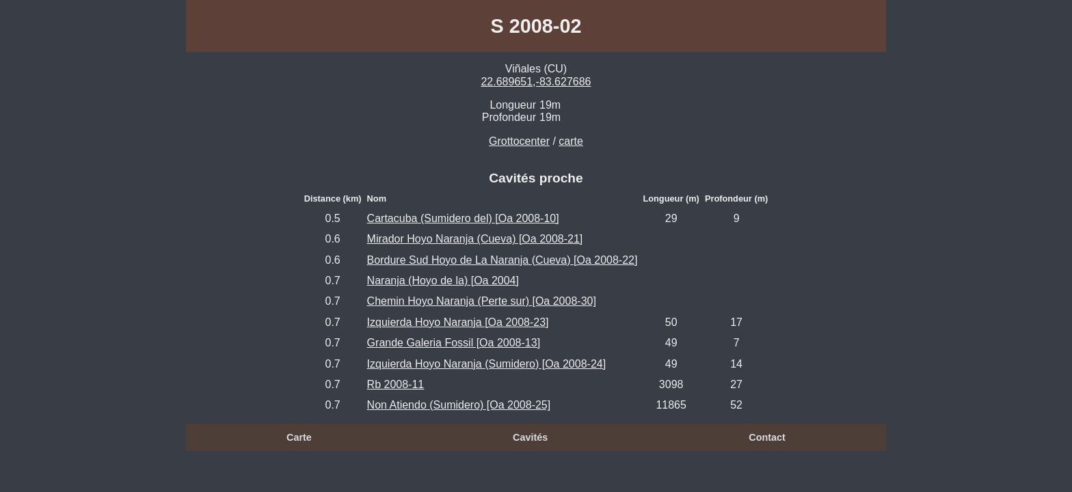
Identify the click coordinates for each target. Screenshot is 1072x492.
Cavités (530, 437)
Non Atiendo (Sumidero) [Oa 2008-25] (459, 405)
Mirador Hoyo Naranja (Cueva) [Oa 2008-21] (475, 239)
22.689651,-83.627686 (536, 81)
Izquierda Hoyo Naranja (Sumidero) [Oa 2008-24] (486, 364)
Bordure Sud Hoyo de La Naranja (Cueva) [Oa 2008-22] (502, 260)
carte (571, 141)
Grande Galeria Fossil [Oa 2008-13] (453, 342)
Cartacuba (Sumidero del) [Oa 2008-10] (463, 218)
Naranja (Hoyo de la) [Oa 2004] (443, 280)
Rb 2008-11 (396, 384)
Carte (299, 437)
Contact (767, 437)
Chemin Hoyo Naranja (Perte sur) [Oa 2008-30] (481, 301)
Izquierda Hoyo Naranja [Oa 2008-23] (458, 322)
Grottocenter (519, 141)
